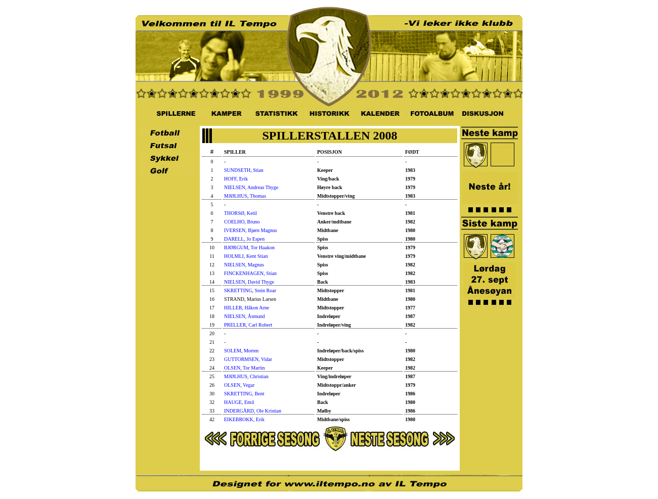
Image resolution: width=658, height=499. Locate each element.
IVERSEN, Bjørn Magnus (250, 230)
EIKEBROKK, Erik (244, 419)
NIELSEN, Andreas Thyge (251, 187)
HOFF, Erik (236, 179)
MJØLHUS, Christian (246, 376)
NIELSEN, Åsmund (244, 316)
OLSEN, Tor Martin (244, 368)
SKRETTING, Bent (244, 393)
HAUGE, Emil (239, 402)
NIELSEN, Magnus (244, 264)
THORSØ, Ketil (240, 213)
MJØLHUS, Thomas (245, 196)
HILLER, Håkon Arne (246, 307)
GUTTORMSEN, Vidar (248, 359)
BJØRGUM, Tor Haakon (249, 247)
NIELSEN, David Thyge (249, 282)
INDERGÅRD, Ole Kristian (252, 411)
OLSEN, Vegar (239, 385)
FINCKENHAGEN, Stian (250, 273)
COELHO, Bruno (242, 221)
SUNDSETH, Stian (244, 170)
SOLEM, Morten (241, 350)
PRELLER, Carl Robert (248, 325)
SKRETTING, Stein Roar (250, 290)
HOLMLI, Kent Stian (246, 256)
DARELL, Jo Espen (244, 239)
